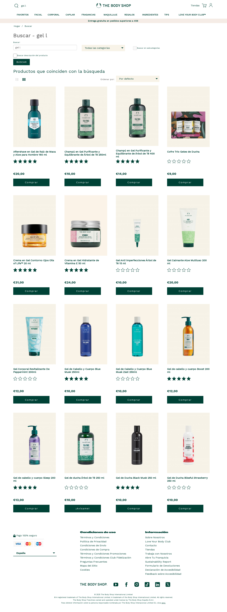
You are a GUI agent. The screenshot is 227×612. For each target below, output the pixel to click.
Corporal (53, 14)
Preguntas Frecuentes (93, 561)
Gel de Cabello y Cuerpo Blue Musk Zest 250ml (134, 371)
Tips (166, 14)
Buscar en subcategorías (146, 48)
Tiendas (150, 549)
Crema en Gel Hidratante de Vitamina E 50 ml (81, 262)
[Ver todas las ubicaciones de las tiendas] (195, 5)
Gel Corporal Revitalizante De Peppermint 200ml (31, 371)
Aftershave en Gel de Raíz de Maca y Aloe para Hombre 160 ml (34, 153)
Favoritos (23, 14)
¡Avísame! (83, 508)
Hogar (17, 26)
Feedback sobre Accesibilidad (163, 573)
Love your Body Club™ (192, 14)
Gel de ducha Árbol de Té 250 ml (84, 477)
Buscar (28, 26)
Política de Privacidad (93, 541)
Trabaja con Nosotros (158, 553)
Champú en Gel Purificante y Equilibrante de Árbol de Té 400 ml (135, 153)
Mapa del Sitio (88, 565)
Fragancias (88, 14)
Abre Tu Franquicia (156, 557)
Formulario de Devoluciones (162, 565)
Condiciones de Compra (94, 549)
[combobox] (36, 6)
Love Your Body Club (158, 541)
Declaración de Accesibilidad (162, 569)
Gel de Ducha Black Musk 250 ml (136, 477)
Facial (38, 14)
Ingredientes (150, 14)
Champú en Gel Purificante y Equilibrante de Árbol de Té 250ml (85, 153)
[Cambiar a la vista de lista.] (16, 79)
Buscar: (16, 42)
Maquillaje (110, 14)
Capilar (70, 14)
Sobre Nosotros (155, 537)
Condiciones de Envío (93, 545)
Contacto (151, 545)
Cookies (85, 569)
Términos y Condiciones (94, 537)
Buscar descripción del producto (30, 55)
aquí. (164, 603)
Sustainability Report (158, 561)
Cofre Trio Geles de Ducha (183, 151)
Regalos (129, 14)
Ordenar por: (107, 79)
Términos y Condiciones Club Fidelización (105, 557)
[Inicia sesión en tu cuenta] (211, 6)
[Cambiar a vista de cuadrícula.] (24, 79)
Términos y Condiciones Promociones (103, 553)
